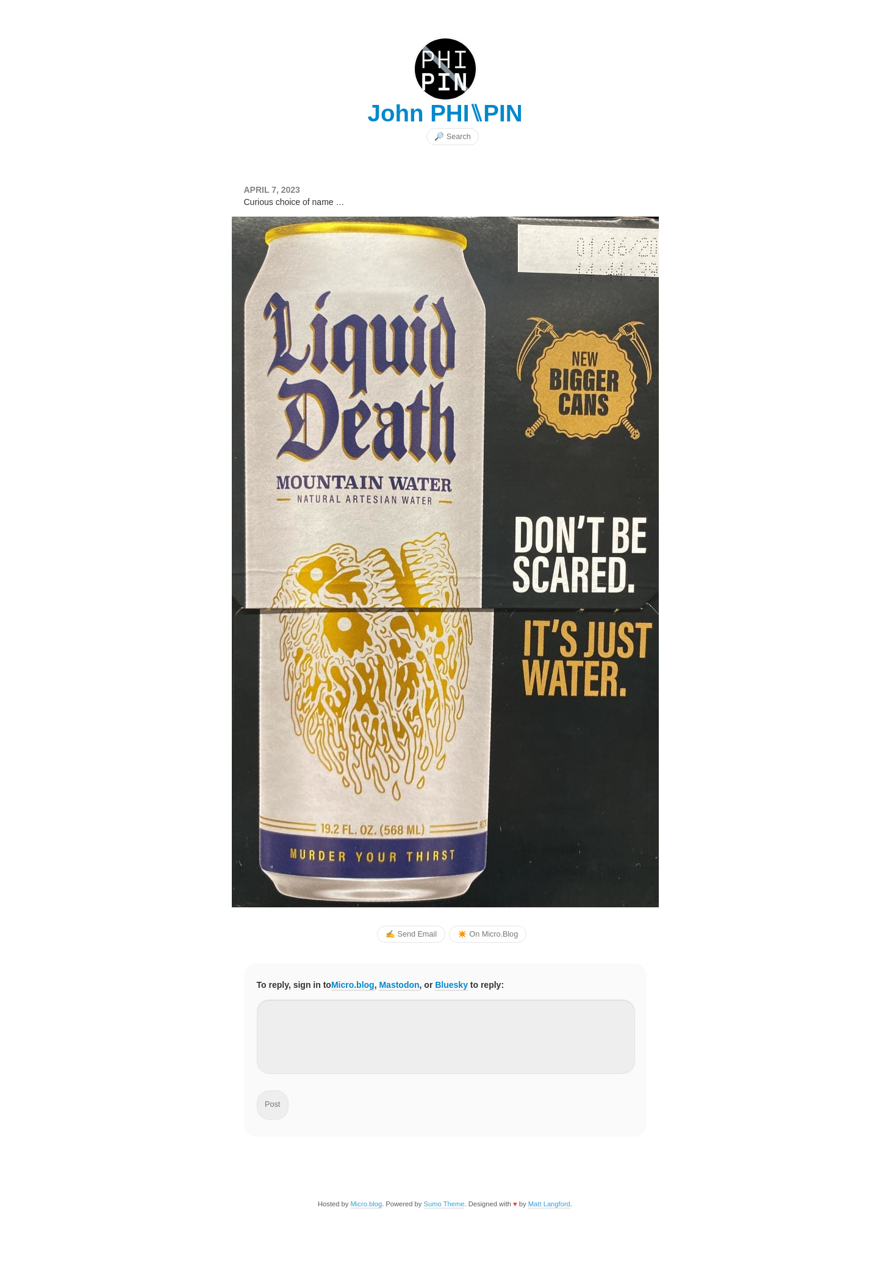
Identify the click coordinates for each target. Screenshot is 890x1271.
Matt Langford (549, 1204)
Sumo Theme (444, 1204)
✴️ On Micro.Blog (488, 934)
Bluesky (451, 985)
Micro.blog (353, 985)
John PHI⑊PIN (444, 113)
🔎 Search (452, 136)
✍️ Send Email (411, 934)
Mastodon (399, 985)
